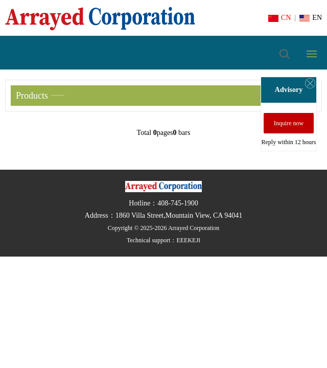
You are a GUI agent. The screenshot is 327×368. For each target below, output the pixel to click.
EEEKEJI (188, 240)
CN (279, 17)
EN (310, 17)
